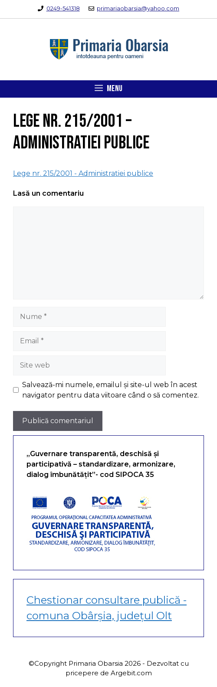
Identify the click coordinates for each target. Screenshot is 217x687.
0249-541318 (63, 8)
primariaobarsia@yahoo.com (138, 8)
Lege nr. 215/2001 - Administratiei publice (83, 173)
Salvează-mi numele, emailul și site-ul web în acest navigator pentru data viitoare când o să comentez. (110, 390)
